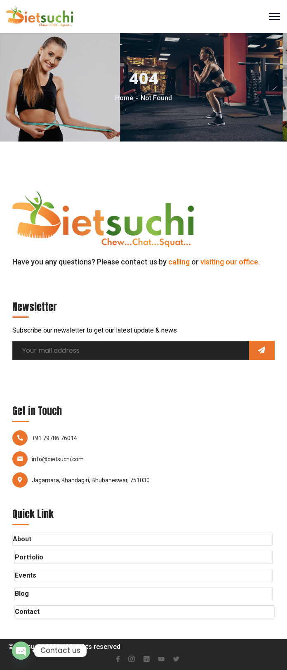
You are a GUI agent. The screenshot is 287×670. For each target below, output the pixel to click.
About (22, 539)
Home (124, 98)
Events (25, 575)
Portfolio (29, 557)
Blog (22, 593)
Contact (27, 612)
